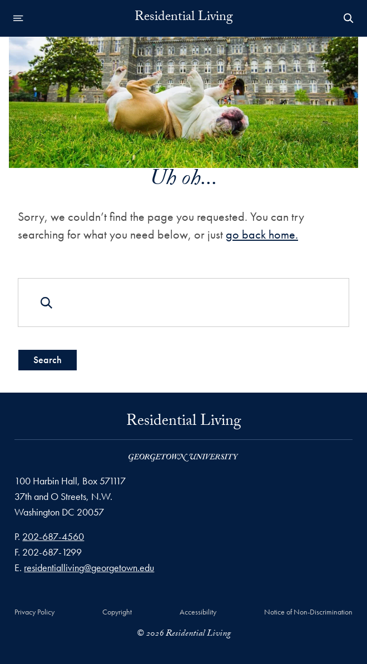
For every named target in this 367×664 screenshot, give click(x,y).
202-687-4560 (53, 536)
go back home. (262, 234)
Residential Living (184, 18)
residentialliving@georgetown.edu (89, 567)
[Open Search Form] (348, 18)
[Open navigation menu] (18, 18)
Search (47, 359)
